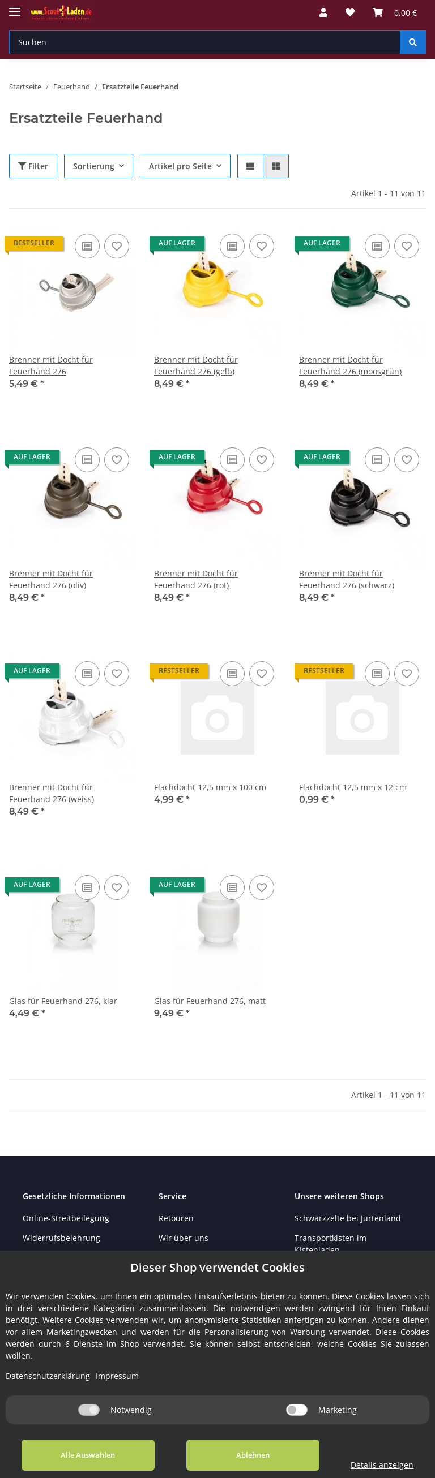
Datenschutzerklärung (48, 1376)
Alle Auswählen (85, 1455)
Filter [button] (33, 166)
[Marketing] (297, 1410)
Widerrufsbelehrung (61, 1238)
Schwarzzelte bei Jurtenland (348, 1218)
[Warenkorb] (395, 12)
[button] (323, 12)
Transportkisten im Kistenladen (330, 1244)
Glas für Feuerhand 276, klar (63, 1001)
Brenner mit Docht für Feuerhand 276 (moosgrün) (350, 365)
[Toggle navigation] (14, 7)
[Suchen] (204, 42)
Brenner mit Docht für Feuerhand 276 (51, 365)
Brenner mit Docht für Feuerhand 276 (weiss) (51, 793)
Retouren (176, 1218)
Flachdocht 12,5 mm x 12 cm (353, 787)
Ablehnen (242, 1455)
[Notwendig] (89, 1410)
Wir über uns (183, 1238)
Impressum (117, 1376)
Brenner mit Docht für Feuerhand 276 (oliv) (51, 579)
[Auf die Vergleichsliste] (87, 246)
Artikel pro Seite (180, 166)
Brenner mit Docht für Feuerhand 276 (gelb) (196, 365)
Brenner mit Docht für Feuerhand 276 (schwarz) (346, 579)
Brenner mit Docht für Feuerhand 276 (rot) (196, 579)
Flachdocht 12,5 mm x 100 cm (210, 787)
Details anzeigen (375, 1464)
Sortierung (93, 166)
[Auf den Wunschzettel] (116, 246)
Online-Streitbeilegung (66, 1218)
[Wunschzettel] (350, 12)
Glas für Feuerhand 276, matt (210, 1001)
